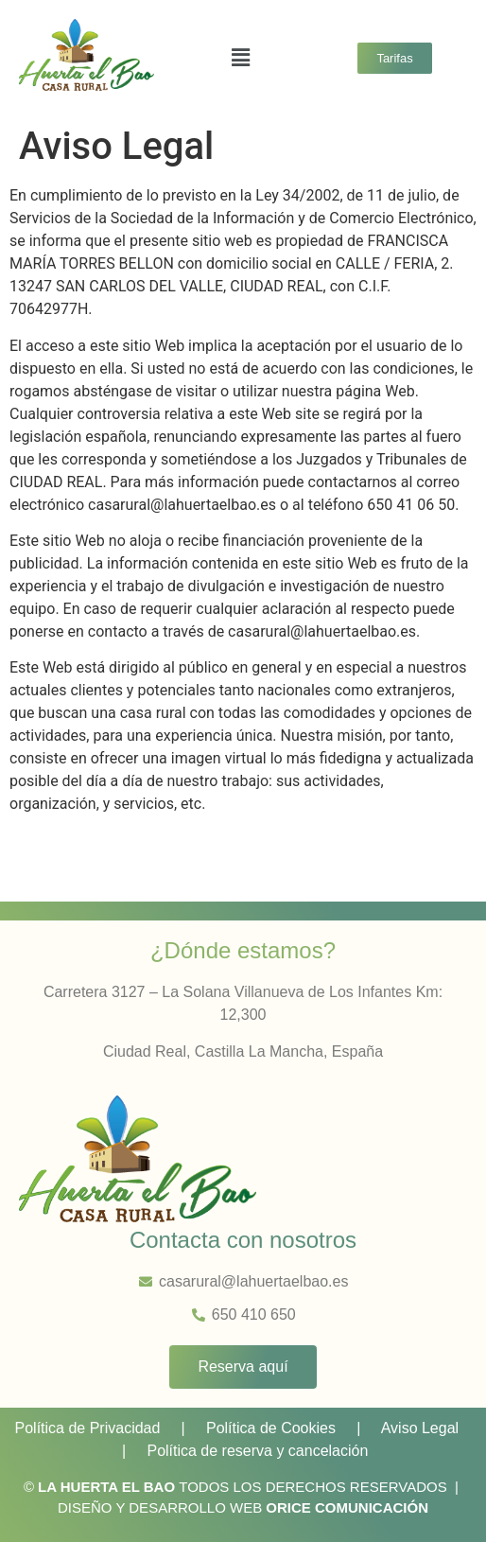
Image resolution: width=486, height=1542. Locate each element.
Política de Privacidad (88, 1428)
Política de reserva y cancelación (257, 1451)
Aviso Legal (420, 1428)
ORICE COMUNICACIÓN (347, 1507)
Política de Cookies (271, 1428)
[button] (240, 58)
